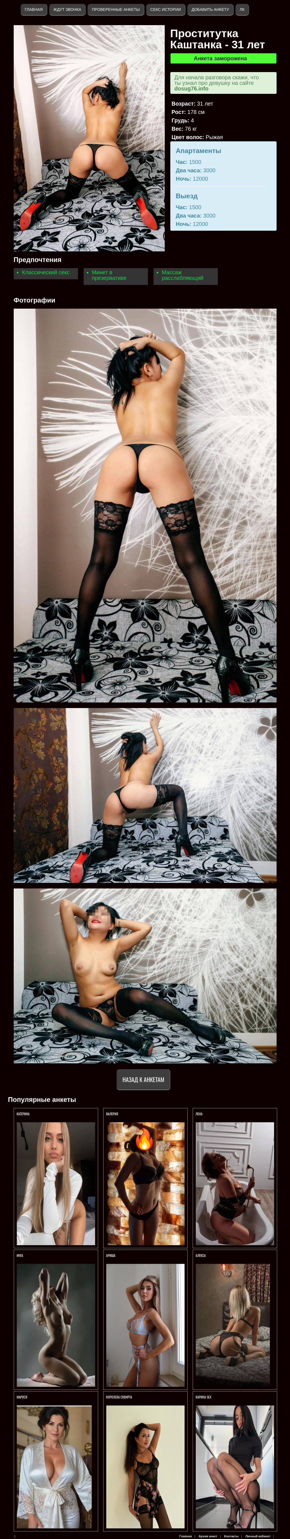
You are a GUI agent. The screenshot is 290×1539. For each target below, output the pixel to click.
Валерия (112, 1113)
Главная (34, 9)
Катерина (23, 1113)
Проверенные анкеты (116, 9)
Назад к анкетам (143, 1079)
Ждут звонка (67, 9)
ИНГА (20, 1255)
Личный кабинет (257, 1536)
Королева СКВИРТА (119, 1397)
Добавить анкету (210, 9)
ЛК (242, 9)
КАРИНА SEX (203, 1397)
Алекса (201, 1255)
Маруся (22, 1397)
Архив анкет (208, 1536)
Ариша (111, 1255)
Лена (199, 1113)
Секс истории (165, 9)
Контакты (231, 1536)
